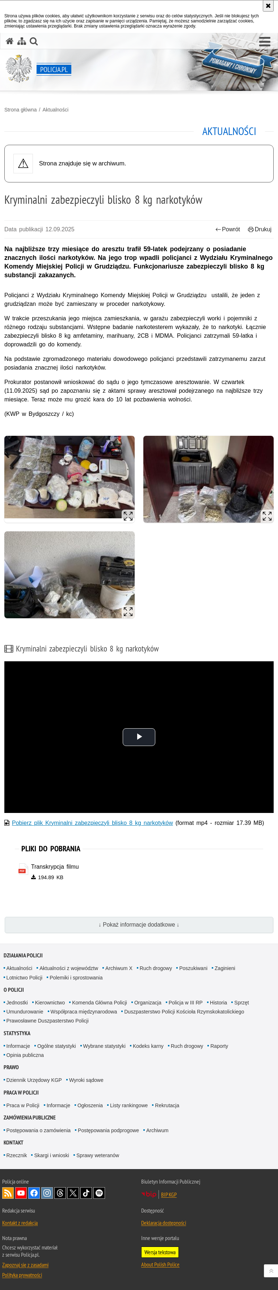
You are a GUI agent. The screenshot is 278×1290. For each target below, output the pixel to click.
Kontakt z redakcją (20, 1222)
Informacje (18, 1046)
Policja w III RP (186, 1003)
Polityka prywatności (22, 1274)
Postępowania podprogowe (108, 1130)
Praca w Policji (21, 1092)
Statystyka (17, 1033)
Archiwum (157, 1130)
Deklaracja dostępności (163, 1222)
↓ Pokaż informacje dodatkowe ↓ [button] (139, 925)
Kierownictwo (50, 1003)
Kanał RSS (8, 1193)
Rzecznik (17, 1155)
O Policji (14, 990)
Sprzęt (241, 1003)
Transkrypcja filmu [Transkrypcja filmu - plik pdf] (55, 867)
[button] (264, 42)
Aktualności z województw (68, 968)
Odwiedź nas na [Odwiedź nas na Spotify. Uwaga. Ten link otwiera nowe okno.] (99, 1193)
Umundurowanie (25, 1012)
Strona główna (20, 110)
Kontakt (14, 1142)
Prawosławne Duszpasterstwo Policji (48, 1021)
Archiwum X (118, 968)
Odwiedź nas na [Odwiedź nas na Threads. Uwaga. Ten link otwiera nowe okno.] (60, 1193)
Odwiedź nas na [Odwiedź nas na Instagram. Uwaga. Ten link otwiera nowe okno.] (47, 1193)
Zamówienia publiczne (30, 1117)
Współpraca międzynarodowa (84, 1012)
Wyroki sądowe (86, 1080)
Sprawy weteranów (97, 1155)
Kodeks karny (148, 1046)
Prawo (11, 1067)
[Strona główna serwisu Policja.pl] (10, 41)
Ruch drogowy (156, 968)
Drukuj (259, 229)
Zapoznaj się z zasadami (25, 1264)
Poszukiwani (193, 968)
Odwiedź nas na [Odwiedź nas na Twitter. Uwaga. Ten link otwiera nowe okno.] (73, 1193)
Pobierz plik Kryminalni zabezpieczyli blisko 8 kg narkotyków (92, 823)
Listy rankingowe (129, 1105)
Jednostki (17, 1003)
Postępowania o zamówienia (39, 1130)
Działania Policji (23, 955)
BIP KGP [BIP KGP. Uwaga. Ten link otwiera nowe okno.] (169, 1194)
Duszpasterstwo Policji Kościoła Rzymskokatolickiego (184, 1012)
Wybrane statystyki (104, 1046)
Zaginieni (225, 968)
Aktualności (55, 110)
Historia (218, 1003)
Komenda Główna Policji (99, 1003)
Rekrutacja (167, 1105)
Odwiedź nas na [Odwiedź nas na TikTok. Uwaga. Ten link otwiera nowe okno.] (86, 1193)
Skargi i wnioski (51, 1155)
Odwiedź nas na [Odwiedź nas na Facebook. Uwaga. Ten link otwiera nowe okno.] (34, 1193)
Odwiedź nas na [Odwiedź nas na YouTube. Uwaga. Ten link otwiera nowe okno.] (21, 1193)
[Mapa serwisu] (21, 41)
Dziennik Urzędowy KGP (34, 1080)
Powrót (227, 229)
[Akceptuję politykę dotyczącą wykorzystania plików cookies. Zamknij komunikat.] (268, 6)
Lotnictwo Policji (25, 978)
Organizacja (147, 1003)
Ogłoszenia (90, 1105)
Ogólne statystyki (56, 1046)
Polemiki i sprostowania (76, 978)
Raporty (219, 1046)
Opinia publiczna (25, 1055)
